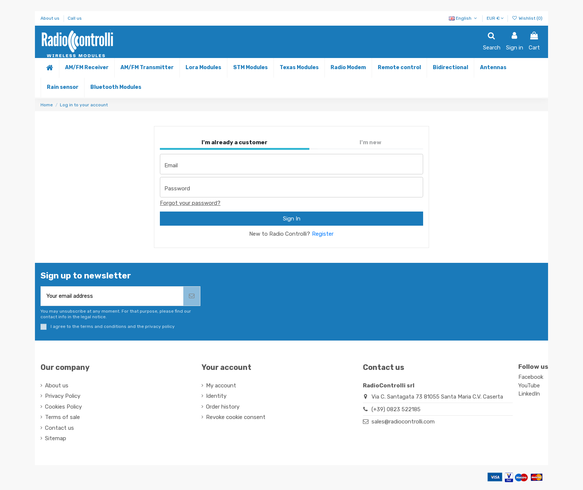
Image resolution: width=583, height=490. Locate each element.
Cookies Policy (63, 407)
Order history (222, 407)
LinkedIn (529, 394)
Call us (75, 18)
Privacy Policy (62, 396)
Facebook (530, 377)
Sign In (291, 218)
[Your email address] (112, 296)
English (463, 18)
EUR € (495, 18)
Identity (216, 396)
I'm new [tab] (370, 142)
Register (323, 234)
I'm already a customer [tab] (234, 142)
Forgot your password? (190, 203)
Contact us (59, 428)
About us (51, 18)
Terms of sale (62, 418)
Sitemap (55, 439)
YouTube (529, 386)
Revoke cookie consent (235, 418)
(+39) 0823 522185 (396, 409)
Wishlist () (527, 18)
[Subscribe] (191, 296)
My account (221, 386)
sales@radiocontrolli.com (403, 422)
